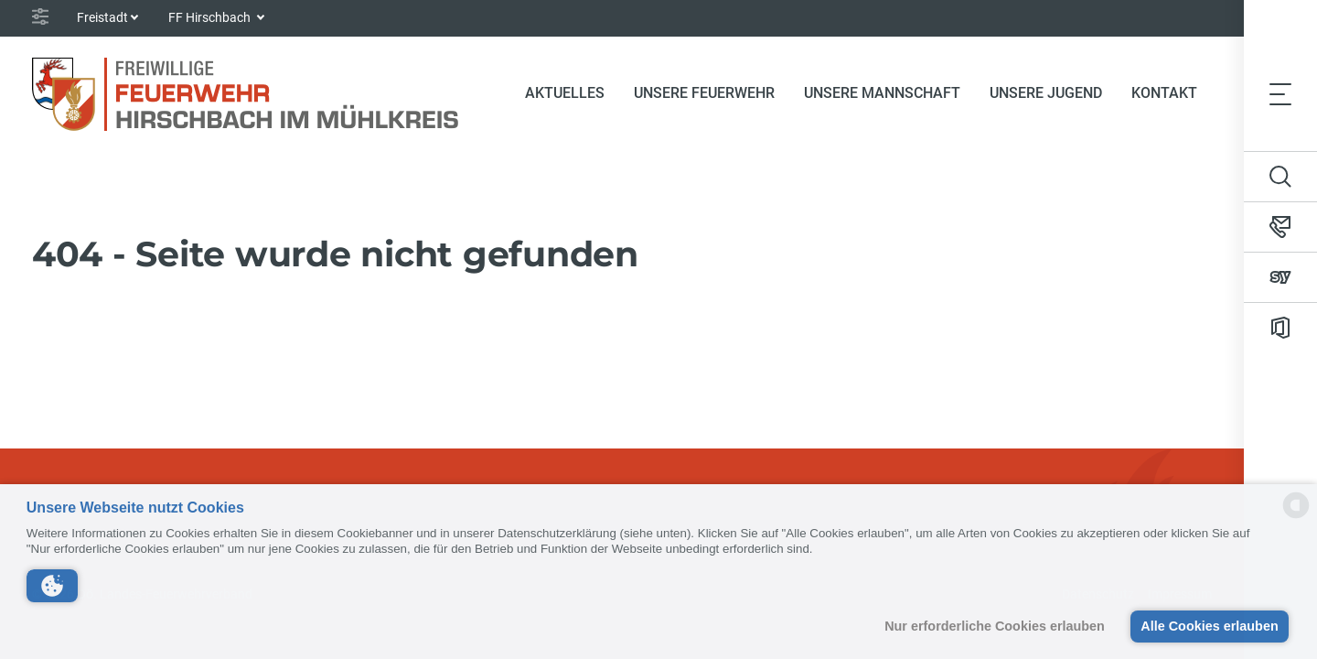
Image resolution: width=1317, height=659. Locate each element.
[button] (52, 585)
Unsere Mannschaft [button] (882, 93)
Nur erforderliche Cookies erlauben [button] (994, 626)
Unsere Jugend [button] (1046, 93)
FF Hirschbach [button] (210, 17)
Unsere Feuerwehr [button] (704, 93)
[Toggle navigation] (1280, 93)
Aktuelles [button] (565, 93)
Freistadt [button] (102, 17)
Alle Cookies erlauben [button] (1209, 626)
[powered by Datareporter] (1296, 517)
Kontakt (1164, 93)
